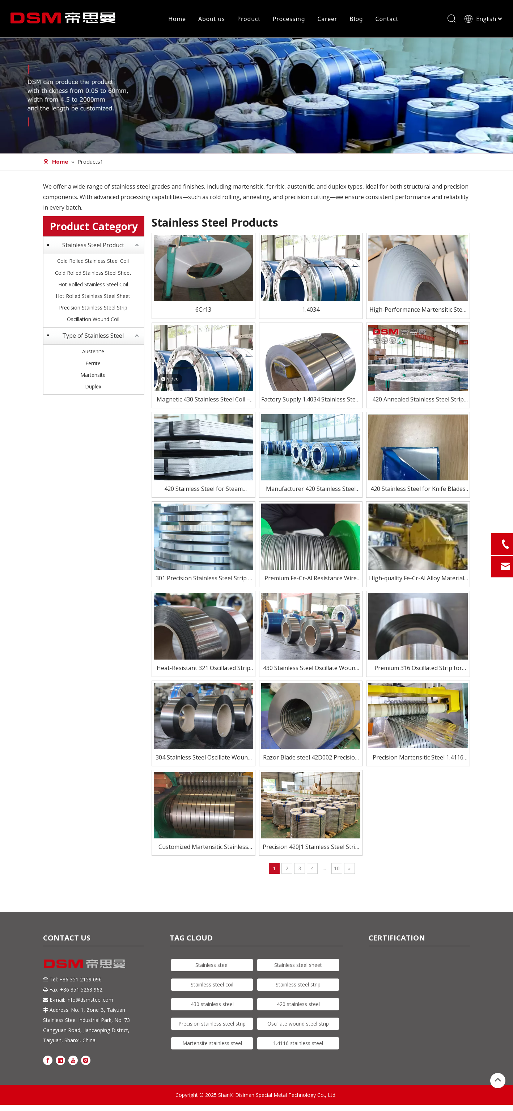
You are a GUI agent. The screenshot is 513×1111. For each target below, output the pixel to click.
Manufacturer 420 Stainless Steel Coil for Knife (311, 491)
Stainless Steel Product (93, 248)
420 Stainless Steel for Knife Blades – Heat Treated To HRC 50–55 (418, 491)
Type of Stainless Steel (93, 338)
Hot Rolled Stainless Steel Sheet (93, 298)
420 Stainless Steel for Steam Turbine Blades (203, 491)
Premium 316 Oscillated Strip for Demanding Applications (418, 670)
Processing (288, 20)
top (498, 1080)
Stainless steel (212, 967)
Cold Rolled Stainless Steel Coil (93, 263)
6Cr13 (203, 312)
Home (177, 20)
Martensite (93, 377)
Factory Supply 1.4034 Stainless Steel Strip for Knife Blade (310, 402)
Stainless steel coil (212, 987)
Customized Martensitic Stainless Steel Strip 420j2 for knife (203, 849)
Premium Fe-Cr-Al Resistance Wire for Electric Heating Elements (310, 581)
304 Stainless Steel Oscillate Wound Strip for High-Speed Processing (203, 760)
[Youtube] (73, 1062)
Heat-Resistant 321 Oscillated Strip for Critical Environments (203, 670)
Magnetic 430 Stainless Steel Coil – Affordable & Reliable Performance (203, 402)
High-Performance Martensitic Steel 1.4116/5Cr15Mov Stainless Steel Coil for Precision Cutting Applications (418, 312)
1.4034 (310, 312)
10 (337, 870)
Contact (386, 20)
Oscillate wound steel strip (298, 1026)
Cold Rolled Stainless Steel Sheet (93, 275)
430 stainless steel (212, 1006)
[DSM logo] (84, 965)
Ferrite (93, 365)
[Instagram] (85, 1062)
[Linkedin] (60, 1062)
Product (248, 20)
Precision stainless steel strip (212, 1026)
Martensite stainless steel (212, 1045)
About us (211, 20)
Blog (356, 20)
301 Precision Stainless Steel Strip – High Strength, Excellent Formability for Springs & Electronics (203, 581)
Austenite (93, 353)
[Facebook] (47, 1062)
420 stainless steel (298, 1006)
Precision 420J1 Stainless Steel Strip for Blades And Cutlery (311, 849)
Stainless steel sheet (298, 967)
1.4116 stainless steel (298, 1045)
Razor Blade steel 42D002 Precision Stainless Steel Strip (311, 760)
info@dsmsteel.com (90, 1002)
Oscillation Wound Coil (93, 321)
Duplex (93, 389)
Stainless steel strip (298, 987)
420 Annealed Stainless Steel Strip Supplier (418, 402)
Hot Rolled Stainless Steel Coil (93, 286)
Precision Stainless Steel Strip (93, 310)
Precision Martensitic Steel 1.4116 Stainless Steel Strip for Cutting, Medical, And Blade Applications (418, 760)
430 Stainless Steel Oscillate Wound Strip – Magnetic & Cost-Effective (311, 670)
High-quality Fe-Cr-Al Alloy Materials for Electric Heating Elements (418, 581)
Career (327, 20)
